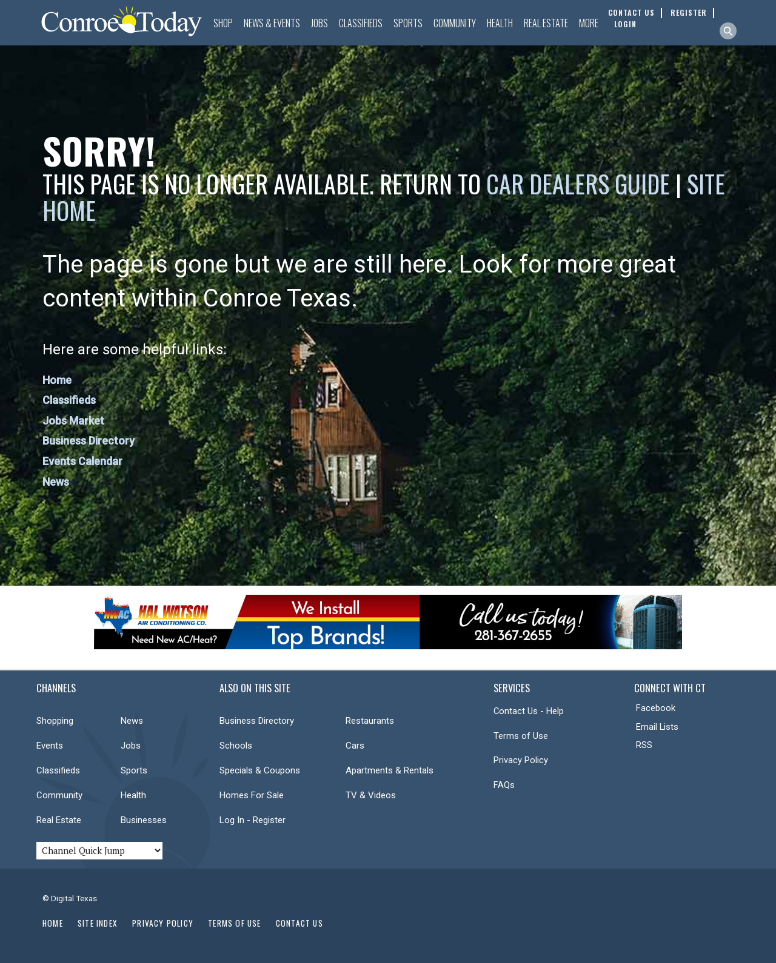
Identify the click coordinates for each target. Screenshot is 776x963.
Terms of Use (520, 735)
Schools (235, 745)
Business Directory (88, 440)
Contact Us (299, 923)
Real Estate (546, 23)
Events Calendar (82, 461)
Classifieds (361, 23)
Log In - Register (252, 820)
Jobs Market (73, 420)
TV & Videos (371, 795)
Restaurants (370, 720)
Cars (355, 745)
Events (49, 745)
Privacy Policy (520, 760)
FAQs (504, 784)
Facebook (655, 708)
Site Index (98, 923)
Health (500, 23)
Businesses (144, 820)
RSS (644, 745)
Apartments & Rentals (389, 770)
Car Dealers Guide (578, 183)
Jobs (319, 23)
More (588, 23)
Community (454, 23)
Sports (408, 23)
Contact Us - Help (528, 711)
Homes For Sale (251, 795)
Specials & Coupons (259, 770)
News (55, 481)
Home (57, 380)
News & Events (272, 23)
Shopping (54, 720)
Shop (223, 23)
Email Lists (657, 726)
